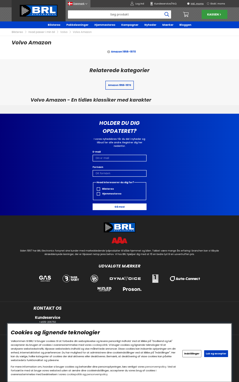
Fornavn (98, 167)
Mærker (167, 25)
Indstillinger (191, 353)
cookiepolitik (100, 345)
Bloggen (185, 25)
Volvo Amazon (82, 32)
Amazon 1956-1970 (123, 52)
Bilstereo (54, 25)
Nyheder (150, 25)
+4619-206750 (47, 322)
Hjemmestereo (104, 25)
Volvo (64, 32)
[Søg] (119, 14)
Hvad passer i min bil (41, 32)
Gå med (119, 206)
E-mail (97, 151)
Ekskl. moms (217, 3)
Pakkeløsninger (77, 25)
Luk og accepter (216, 353)
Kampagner (129, 25)
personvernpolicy (155, 366)
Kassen (214, 14)
